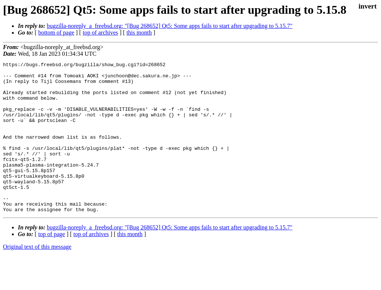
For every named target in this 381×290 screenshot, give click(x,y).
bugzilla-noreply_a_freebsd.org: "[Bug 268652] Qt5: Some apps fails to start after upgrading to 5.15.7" (169, 26)
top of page (51, 264)
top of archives (100, 32)
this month (139, 32)
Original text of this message (37, 277)
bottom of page (56, 32)
